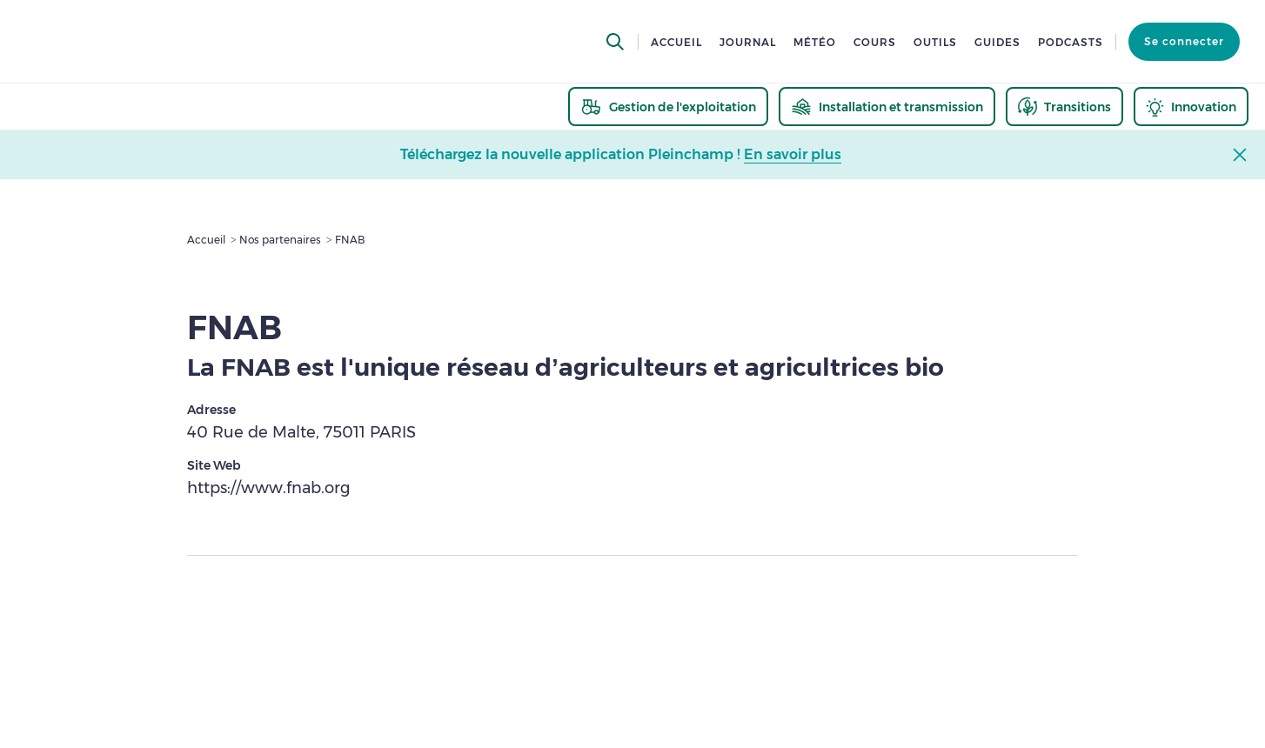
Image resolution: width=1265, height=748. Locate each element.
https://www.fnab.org (268, 488)
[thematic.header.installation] (887, 106)
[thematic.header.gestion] (668, 106)
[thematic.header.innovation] (1191, 106)
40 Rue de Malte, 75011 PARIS (301, 432)
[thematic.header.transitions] (1064, 106)
